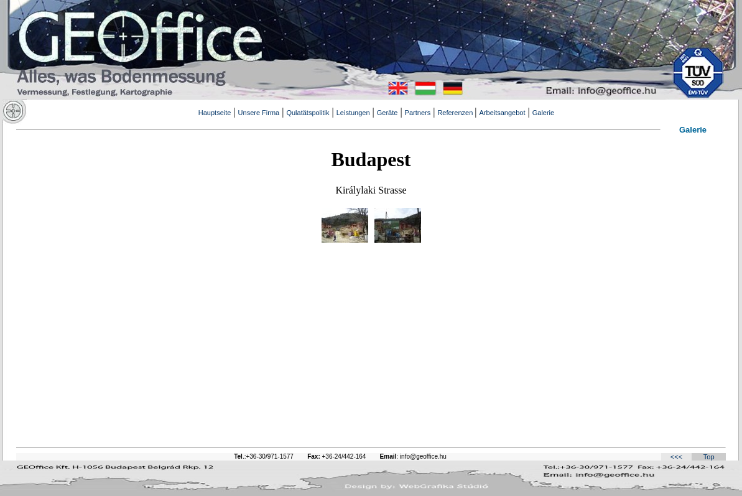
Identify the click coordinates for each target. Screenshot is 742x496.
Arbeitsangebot (503, 112)
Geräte (387, 112)
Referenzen (456, 112)
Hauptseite (214, 112)
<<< (676, 457)
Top (709, 457)
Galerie (543, 112)
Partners (418, 112)
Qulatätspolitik (307, 112)
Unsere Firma (259, 112)
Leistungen (353, 112)
